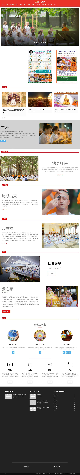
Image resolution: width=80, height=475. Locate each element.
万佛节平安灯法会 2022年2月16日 (37, 109)
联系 (74, 473)
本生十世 (66, 473)
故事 (3, 318)
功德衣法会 (39, 394)
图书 (49, 473)
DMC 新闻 (4, 87)
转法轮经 (43, 473)
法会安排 (70, 473)
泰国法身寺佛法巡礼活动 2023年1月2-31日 (65, 109)
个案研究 (61, 473)
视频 (52, 473)
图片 (58, 473)
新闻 (40, 473)
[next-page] (4, 118)
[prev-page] (2, 118)
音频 (55, 473)
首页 (37, 473)
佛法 (3, 252)
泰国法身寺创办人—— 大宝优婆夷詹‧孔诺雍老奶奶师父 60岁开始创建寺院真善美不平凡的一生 (13, 111)
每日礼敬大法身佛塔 (58, 43)
